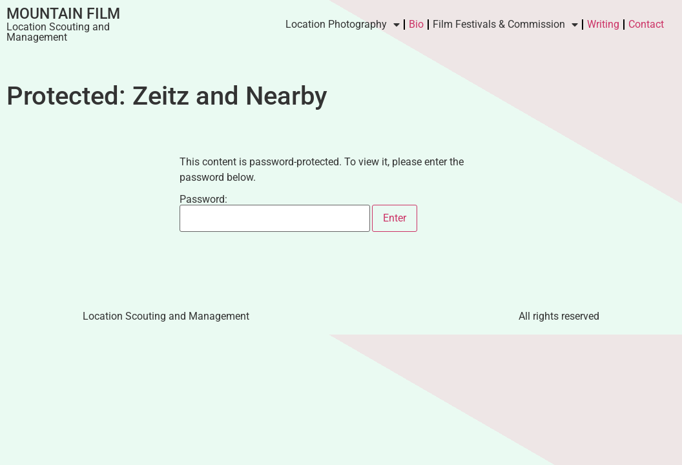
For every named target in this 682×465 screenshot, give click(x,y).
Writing (603, 24)
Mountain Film (63, 14)
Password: (275, 213)
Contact (646, 24)
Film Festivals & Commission (505, 24)
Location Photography (342, 24)
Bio (416, 24)
